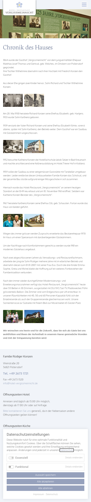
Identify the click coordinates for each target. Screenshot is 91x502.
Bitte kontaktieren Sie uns (17, 410)
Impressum (38, 494)
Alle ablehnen (45, 488)
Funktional (21, 466)
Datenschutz (66, 450)
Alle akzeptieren (45, 481)
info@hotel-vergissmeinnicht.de (20, 383)
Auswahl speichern (45, 474)
